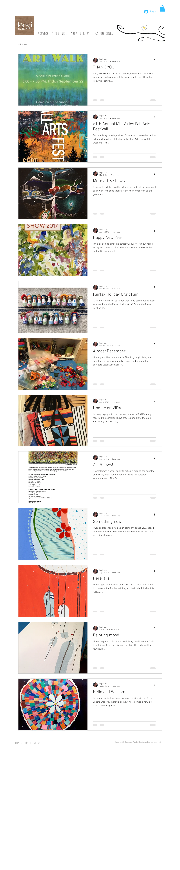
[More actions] (156, 60)
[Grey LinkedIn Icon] (39, 743)
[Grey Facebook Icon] (30, 743)
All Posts (22, 44)
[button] (162, 8)
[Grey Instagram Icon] (26, 743)
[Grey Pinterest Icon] (34, 743)
